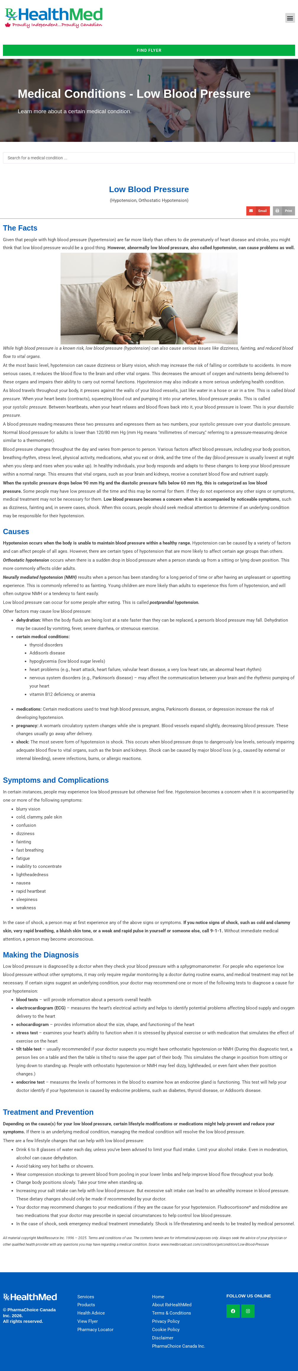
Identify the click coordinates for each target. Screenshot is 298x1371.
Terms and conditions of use (110, 1238)
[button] (290, 18)
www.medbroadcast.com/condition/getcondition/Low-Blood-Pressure (215, 1244)
